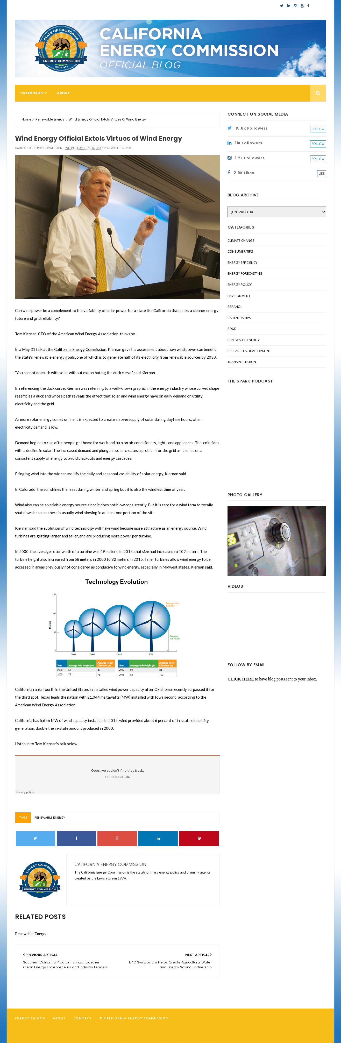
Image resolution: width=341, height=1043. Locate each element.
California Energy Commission (80, 349)
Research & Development (249, 351)
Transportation (242, 361)
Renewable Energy (49, 119)
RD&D (232, 328)
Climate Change (241, 240)
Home (26, 119)
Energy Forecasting (245, 273)
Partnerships (239, 317)
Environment (239, 295)
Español (235, 306)
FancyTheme (231, 1039)
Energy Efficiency (242, 262)
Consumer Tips (240, 251)
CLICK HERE (241, 679)
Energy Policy (240, 284)
